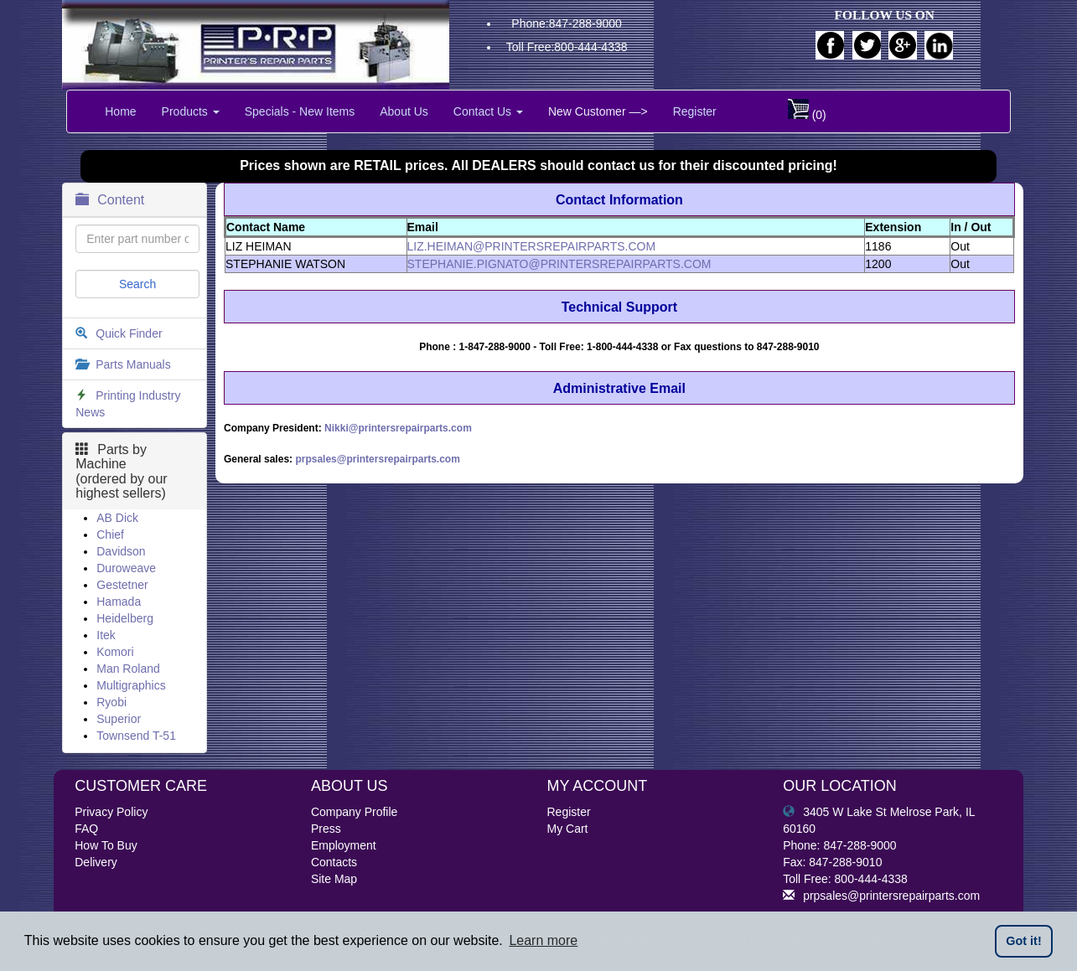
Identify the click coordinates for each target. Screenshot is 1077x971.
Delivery (96, 862)
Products (191, 111)
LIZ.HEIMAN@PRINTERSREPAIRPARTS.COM (531, 246)
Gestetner (122, 584)
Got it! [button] (1023, 941)
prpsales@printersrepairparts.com (377, 459)
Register (695, 111)
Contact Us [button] (488, 111)
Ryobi (111, 702)
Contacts (334, 862)
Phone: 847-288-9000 (839, 845)
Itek (106, 635)
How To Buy (106, 845)
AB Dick (117, 517)
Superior (118, 719)
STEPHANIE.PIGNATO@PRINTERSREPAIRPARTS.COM (559, 264)
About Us (404, 111)
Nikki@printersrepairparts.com (398, 428)
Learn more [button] (543, 940)
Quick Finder (129, 333)
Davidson (120, 551)
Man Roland (128, 668)
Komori (114, 652)
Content (109, 200)
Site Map (334, 879)
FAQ (86, 828)
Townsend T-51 (136, 735)
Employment (343, 845)
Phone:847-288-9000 (566, 23)
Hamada (118, 601)
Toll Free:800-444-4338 (567, 47)
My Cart (567, 828)
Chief (110, 534)
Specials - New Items (300, 111)
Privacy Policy (111, 812)
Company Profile (354, 812)
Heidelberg (124, 618)
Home (120, 111)
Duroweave (126, 568)
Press (326, 828)
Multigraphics (130, 685)
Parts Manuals (133, 364)
